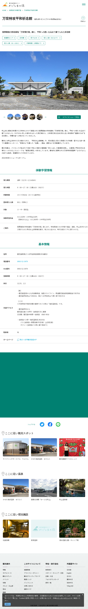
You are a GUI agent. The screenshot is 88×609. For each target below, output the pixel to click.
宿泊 (4, 589)
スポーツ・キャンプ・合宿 (54, 573)
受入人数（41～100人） (12, 43)
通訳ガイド (28, 589)
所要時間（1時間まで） (34, 43)
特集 (4, 570)
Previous (4, 81)
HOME (4, 10)
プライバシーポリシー (31, 573)
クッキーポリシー (64, 598)
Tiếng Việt (70, 586)
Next (84, 81)
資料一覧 (48, 583)
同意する (8, 604)
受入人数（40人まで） (51, 38)
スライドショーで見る (71, 117)
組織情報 (27, 570)
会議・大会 (49, 576)
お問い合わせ (28, 586)
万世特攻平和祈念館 (31, 10)
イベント (6, 579)
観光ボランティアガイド (32, 576)
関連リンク (28, 579)
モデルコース (7, 573)
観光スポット (7, 576)
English (69, 573)
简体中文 (70, 583)
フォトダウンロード (52, 579)
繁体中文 (70, 579)
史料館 (22, 38)
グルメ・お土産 (8, 586)
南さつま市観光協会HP (27, 339)
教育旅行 (48, 570)
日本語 (69, 570)
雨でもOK (34, 38)
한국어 (69, 576)
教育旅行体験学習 (15, 10)
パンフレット (28, 583)
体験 (4, 583)
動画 (4, 592)
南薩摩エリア (8, 38)
